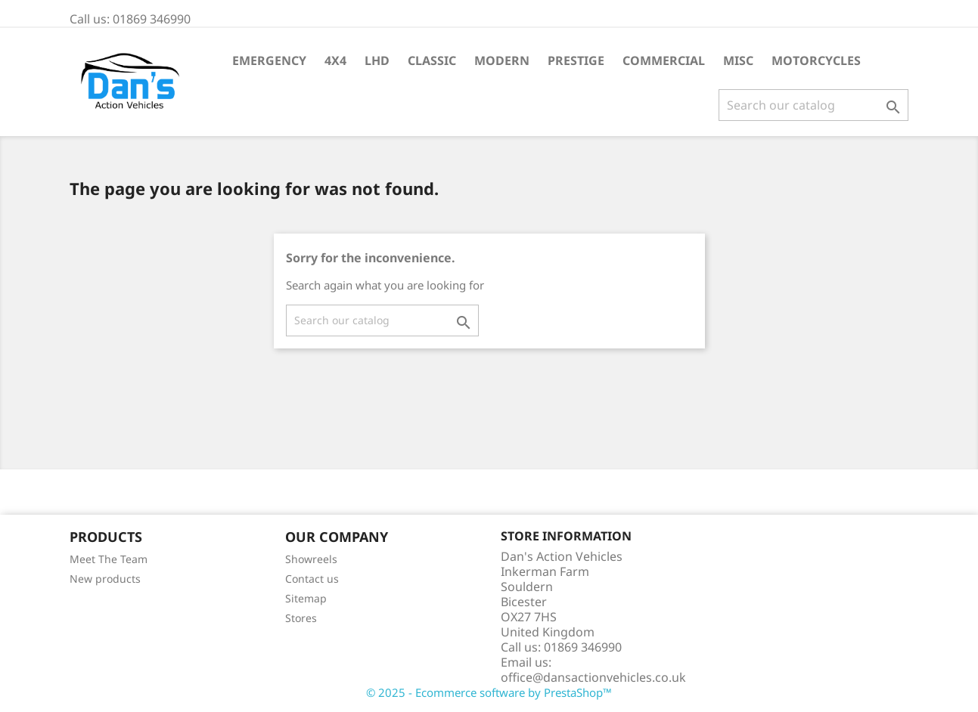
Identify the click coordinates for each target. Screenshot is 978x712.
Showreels (311, 559)
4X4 (335, 60)
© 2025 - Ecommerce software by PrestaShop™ (489, 692)
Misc (738, 60)
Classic (432, 60)
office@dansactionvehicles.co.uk (593, 677)
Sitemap (306, 598)
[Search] (813, 105)
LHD (377, 60)
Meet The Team (108, 559)
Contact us (312, 578)
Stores (301, 618)
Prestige (576, 60)
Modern (501, 60)
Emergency (269, 60)
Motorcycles (816, 60)
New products (105, 578)
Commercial (664, 60)
